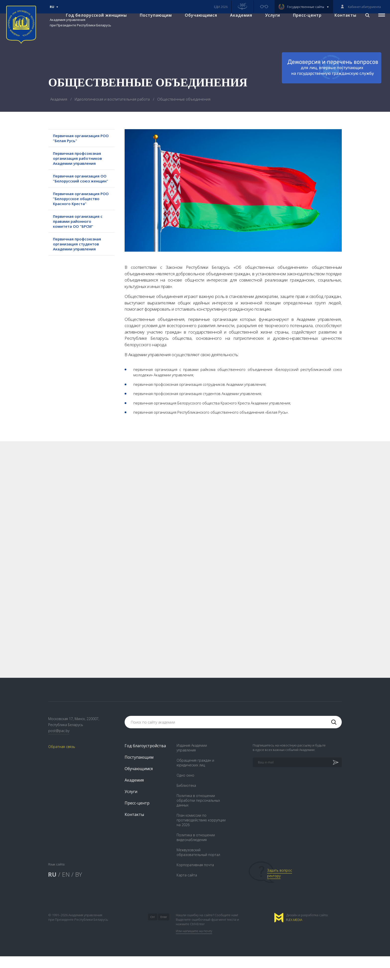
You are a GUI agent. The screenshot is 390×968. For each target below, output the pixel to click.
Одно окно (185, 787)
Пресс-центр (303, 25)
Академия (237, 25)
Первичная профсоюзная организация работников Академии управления (80, 158)
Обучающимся (197, 25)
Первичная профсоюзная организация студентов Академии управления (80, 253)
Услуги (268, 25)
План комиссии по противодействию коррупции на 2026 (201, 832)
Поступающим (152, 25)
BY (78, 886)
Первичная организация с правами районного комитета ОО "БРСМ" (80, 231)
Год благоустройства (145, 757)
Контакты (341, 25)
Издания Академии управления (192, 759)
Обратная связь (61, 758)
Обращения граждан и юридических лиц (195, 774)
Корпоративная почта (195, 876)
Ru (54, 8)
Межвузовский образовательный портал (198, 864)
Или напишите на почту (194, 942)
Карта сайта (187, 886)
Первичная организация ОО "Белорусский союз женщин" (79, 180)
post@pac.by (58, 742)
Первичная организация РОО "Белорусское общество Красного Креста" (79, 206)
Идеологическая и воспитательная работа (113, 99)
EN (66, 886)
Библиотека (186, 797)
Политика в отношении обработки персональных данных (198, 812)
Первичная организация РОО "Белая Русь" (79, 138)
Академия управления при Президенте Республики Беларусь (80, 22)
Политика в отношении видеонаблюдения (196, 849)
